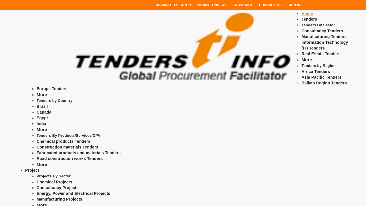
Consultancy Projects (58, 187)
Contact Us (270, 5)
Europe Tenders (52, 88)
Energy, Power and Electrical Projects (73, 193)
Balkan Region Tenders (324, 83)
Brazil (42, 106)
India (41, 123)
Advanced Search (173, 5)
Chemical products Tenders (63, 141)
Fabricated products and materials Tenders (79, 152)
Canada (44, 112)
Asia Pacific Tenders (321, 77)
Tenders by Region (318, 66)
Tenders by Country (54, 100)
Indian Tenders (212, 5)
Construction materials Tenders (67, 147)
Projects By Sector (54, 176)
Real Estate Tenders (321, 54)
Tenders (309, 19)
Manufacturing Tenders (324, 36)
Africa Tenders (315, 71)
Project (32, 170)
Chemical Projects (54, 182)
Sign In (294, 5)
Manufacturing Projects (59, 199)
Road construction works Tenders (70, 158)
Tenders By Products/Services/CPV (69, 135)
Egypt (42, 118)
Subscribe (242, 5)
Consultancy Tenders (322, 31)
